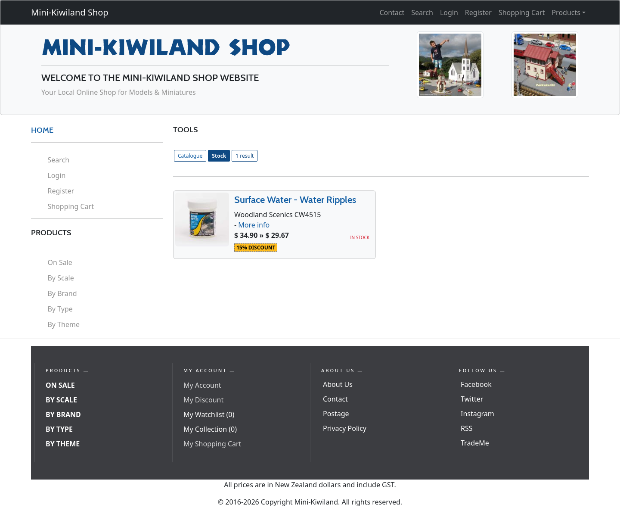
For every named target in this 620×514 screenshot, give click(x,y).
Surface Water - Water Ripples (295, 200)
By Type (59, 309)
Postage (336, 413)
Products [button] (566, 12)
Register (478, 12)
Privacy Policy (344, 428)
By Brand (62, 293)
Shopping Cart (522, 12)
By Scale (60, 278)
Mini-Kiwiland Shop (69, 12)
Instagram (477, 413)
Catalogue (190, 155)
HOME (42, 130)
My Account (202, 385)
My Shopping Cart (212, 444)
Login (449, 12)
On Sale (59, 262)
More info (254, 225)
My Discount (203, 400)
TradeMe (475, 443)
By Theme (63, 324)
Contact (391, 12)
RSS (467, 428)
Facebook (476, 384)
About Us (338, 384)
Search (422, 12)
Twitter (472, 399)
